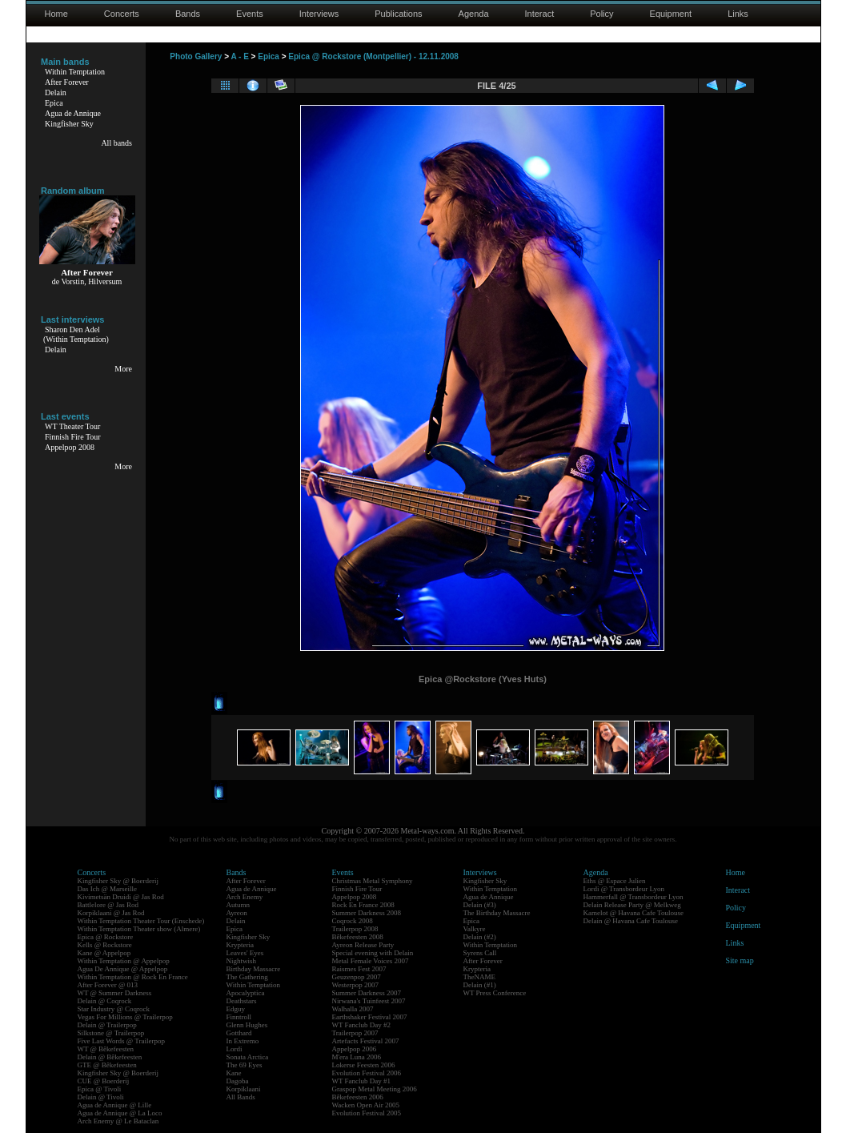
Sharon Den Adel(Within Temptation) (76, 334)
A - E (239, 56)
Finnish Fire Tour (73, 436)
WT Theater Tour (72, 426)
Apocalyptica (246, 993)
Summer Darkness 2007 (367, 993)
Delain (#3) (479, 905)
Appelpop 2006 (354, 1049)
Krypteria (240, 945)
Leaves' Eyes (245, 953)
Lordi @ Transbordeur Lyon (624, 889)
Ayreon (237, 913)
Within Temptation (75, 71)
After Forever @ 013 (108, 985)
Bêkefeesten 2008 (357, 937)
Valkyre (474, 929)
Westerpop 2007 (355, 985)
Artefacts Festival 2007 (365, 1041)
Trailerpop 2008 (355, 929)
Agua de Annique (73, 113)
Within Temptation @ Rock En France (133, 977)
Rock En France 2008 (363, 905)
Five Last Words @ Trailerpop (121, 1041)
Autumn (239, 905)
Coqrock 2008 (352, 921)
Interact (540, 13)
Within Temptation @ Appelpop (124, 961)
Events (249, 13)
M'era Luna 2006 (357, 1057)
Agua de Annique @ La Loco (120, 1113)
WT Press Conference (495, 993)
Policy (601, 13)
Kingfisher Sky (69, 123)
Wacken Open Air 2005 (366, 1105)
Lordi (235, 1049)
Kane (234, 1073)
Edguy (236, 1009)
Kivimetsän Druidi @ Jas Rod (121, 897)
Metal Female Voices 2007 (370, 961)
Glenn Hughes (247, 1025)
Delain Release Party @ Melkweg (632, 905)
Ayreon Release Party (363, 945)
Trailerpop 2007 (355, 1033)
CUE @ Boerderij (104, 1081)
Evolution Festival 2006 (367, 1073)
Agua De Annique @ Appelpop (123, 969)
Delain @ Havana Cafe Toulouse (630, 921)
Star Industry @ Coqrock (114, 1009)
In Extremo (243, 1041)
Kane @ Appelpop (104, 953)
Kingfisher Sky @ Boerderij (118, 881)
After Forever (67, 82)
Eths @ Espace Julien (614, 881)
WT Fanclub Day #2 (361, 1025)
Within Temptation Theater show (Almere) (139, 929)
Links (738, 13)
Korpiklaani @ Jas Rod (111, 913)
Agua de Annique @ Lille (115, 1105)
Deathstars (242, 1001)
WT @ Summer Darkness (115, 993)
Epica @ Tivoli (100, 1089)
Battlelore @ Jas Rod (108, 905)
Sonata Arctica (248, 1057)
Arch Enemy (245, 897)
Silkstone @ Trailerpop (111, 1033)
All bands (116, 143)
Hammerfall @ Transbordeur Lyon (633, 897)
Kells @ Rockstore (105, 945)
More (123, 368)
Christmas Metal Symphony (372, 881)
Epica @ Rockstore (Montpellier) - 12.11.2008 (373, 56)
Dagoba (238, 1081)
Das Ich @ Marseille (108, 889)
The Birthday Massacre (497, 913)
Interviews (319, 13)
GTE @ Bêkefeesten (107, 1065)
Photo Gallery (196, 56)
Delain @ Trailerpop (107, 1025)
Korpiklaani (244, 1089)
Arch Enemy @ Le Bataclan (118, 1121)
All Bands (241, 1097)
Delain (55, 92)
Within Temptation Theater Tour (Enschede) (141, 921)
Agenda (474, 13)
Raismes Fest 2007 (359, 969)
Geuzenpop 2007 (356, 977)
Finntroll (239, 1017)
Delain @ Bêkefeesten (110, 1057)
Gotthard (239, 1033)
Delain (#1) (479, 985)
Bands (187, 13)
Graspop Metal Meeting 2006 (374, 1089)
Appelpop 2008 (69, 447)
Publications (398, 13)
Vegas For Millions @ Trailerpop (125, 1017)
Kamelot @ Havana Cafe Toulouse (633, 913)
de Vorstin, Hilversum (87, 281)
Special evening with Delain (373, 953)
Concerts (121, 13)
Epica (54, 102)
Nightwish (242, 961)
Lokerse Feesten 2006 (363, 1065)
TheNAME (479, 977)
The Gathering (247, 977)
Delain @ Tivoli (101, 1097)
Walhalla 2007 (353, 1009)
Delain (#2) (479, 937)
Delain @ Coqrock (105, 1001)
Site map (740, 960)
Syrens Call (480, 953)
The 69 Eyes (245, 1065)
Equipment (671, 13)
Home (56, 13)
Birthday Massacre (254, 969)
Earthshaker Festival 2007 (369, 1017)
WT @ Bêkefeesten (106, 1049)
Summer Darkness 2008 (367, 913)
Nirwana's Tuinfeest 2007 (369, 1001)
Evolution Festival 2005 (367, 1113)
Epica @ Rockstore (106, 937)
